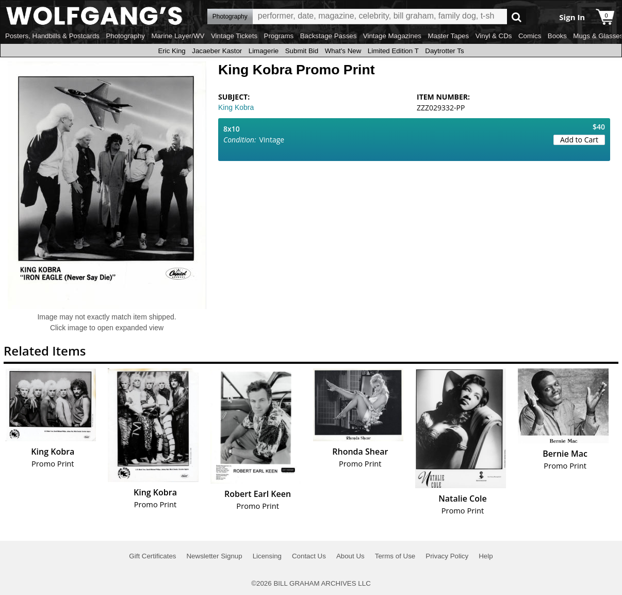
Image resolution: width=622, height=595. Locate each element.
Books (557, 36)
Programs (279, 36)
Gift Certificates (152, 556)
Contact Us (309, 556)
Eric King (171, 51)
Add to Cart (579, 139)
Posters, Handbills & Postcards (52, 36)
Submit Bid (301, 51)
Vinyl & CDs (494, 36)
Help (486, 556)
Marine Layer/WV (177, 36)
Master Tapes (448, 36)
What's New (343, 51)
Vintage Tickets (234, 36)
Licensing (267, 556)
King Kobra (236, 107)
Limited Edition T (393, 51)
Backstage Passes (328, 36)
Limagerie (264, 51)
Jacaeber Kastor (217, 51)
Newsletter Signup (214, 556)
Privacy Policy (446, 556)
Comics (529, 36)
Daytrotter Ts (444, 51)
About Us (350, 556)
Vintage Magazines (392, 36)
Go (516, 17)
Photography (125, 36)
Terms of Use (395, 556)
